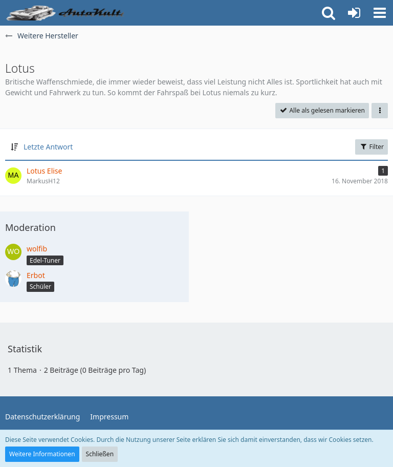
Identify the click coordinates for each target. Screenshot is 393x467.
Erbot (36, 275)
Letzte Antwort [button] (48, 147)
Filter (371, 146)
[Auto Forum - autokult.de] (66, 13)
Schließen (100, 454)
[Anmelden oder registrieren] (354, 13)
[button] (379, 13)
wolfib (37, 248)
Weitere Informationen (42, 454)
